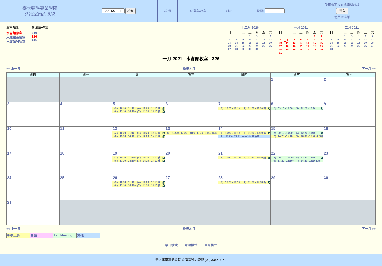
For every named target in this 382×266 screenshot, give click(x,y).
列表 (229, 11)
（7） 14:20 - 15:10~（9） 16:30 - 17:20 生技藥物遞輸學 (297, 136)
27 (229, 49)
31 (256, 49)
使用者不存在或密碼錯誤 (342, 5)
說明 (167, 11)
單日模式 (171, 245)
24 (256, 46)
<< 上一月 (13, 68)
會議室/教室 (198, 11)
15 (243, 42)
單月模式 (210, 245)
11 (263, 39)
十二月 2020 (250, 27)
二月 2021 (352, 27)
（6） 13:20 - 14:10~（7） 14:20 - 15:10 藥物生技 (139, 111)
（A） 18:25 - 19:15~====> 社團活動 (238, 136)
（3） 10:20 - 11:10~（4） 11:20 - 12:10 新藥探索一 (244, 108)
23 (249, 46)
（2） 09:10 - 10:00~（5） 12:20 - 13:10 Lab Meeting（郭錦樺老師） (297, 108)
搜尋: (260, 11)
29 (243, 49)
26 (270, 46)
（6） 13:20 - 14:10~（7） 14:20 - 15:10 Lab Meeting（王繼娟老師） (296, 160)
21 (236, 46)
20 (229, 46)
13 (229, 42)
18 (263, 42)
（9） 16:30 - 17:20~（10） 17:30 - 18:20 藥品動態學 (191, 133)
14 (236, 42)
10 (256, 39)
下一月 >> (369, 68)
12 (270, 39)
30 (249, 49)
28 (236, 49)
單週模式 (191, 245)
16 (249, 42)
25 (263, 46)
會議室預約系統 (40, 13)
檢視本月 (189, 68)
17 (256, 42)
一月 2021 (301, 27)
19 (270, 42)
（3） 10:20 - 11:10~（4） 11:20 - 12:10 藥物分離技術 (139, 108)
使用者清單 (342, 17)
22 (243, 46)
